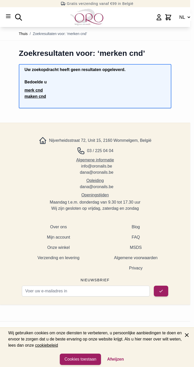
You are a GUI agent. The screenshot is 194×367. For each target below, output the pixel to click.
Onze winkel (58, 247)
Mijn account (58, 237)
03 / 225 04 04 (100, 150)
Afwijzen (115, 359)
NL (185, 17)
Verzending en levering (59, 258)
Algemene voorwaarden (136, 258)
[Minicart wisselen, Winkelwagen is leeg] (168, 17)
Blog (136, 227)
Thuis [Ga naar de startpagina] (23, 34)
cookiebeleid (46, 345)
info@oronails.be (96, 166)
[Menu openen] (8, 16)
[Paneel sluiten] (187, 335)
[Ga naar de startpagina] (86, 17)
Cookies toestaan (80, 359)
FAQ (136, 237)
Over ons (58, 227)
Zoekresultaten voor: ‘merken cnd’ (60, 34)
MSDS (136, 247)
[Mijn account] (159, 17)
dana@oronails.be (96, 172)
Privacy (135, 268)
